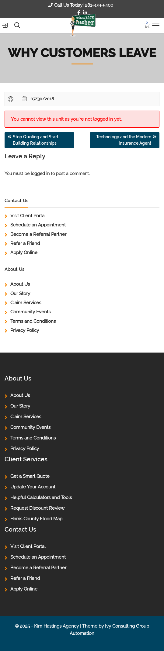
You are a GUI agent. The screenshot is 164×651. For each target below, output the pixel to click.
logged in (40, 173)
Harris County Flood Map (36, 519)
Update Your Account (32, 487)
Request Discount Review (37, 508)
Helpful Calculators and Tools (41, 497)
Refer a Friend (25, 243)
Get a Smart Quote (30, 476)
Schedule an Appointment (38, 225)
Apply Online (23, 252)
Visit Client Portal (28, 216)
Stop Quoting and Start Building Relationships (35, 140)
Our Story (20, 293)
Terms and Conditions (33, 321)
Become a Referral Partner (38, 234)
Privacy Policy (24, 330)
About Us (20, 284)
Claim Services (25, 302)
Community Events (30, 312)
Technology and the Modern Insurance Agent (123, 140)
